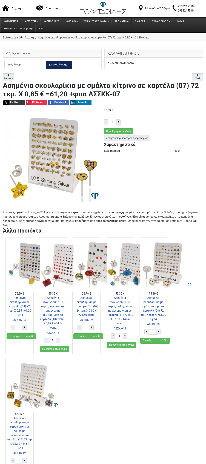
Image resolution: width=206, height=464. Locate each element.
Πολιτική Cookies (154, 428)
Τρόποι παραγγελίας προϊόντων (163, 410)
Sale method (112, 150)
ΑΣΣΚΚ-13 (53, 332)
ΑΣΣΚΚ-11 (119, 328)
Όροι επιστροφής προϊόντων (161, 419)
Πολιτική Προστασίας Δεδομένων (164, 423)
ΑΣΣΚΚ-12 (186, 332)
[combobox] (25, 65)
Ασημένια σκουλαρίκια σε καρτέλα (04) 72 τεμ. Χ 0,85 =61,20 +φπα (19, 306)
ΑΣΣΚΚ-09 (86, 320)
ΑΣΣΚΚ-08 (153, 324)
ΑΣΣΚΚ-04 (19, 320)
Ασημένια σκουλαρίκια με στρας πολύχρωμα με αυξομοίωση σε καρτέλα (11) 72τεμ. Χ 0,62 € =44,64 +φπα (120, 310)
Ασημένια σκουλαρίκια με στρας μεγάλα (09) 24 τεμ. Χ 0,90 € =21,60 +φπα (86, 306)
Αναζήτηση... (59, 65)
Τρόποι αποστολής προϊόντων (162, 415)
